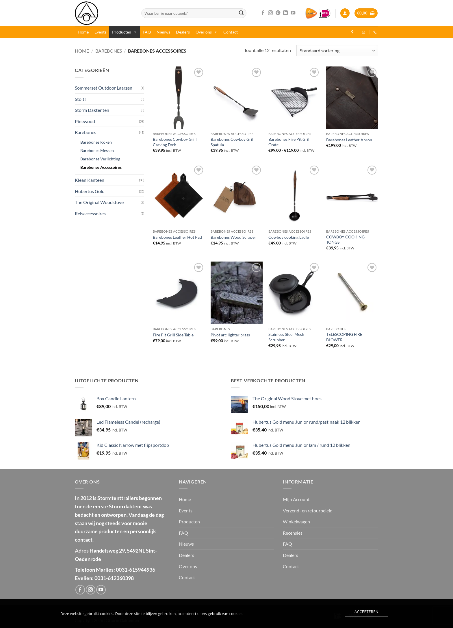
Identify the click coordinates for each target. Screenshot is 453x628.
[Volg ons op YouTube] (293, 13)
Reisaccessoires (90, 213)
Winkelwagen (296, 521)
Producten (124, 31)
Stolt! (80, 99)
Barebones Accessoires (101, 167)
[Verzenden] (241, 13)
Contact (230, 31)
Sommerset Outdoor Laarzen (103, 87)
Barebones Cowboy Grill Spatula (233, 142)
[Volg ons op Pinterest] (278, 13)
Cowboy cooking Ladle (288, 237)
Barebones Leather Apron (349, 139)
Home (83, 31)
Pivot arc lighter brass (230, 334)
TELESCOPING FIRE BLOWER (344, 337)
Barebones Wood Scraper (233, 237)
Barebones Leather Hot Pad (177, 237)
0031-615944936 (135, 569)
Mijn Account (296, 499)
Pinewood (85, 121)
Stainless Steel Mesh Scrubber (286, 337)
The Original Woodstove (99, 202)
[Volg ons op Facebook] (263, 13)
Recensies (292, 533)
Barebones (108, 50)
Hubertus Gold (90, 191)
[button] (345, 13)
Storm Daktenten (92, 110)
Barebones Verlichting (100, 158)
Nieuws (163, 31)
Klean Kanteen (89, 180)
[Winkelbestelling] (337, 50)
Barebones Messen (97, 150)
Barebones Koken (96, 142)
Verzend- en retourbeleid (308, 510)
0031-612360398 (114, 578)
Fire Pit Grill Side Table (173, 334)
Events (100, 31)
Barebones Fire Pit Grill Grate (289, 142)
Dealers (183, 31)
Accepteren (366, 611)
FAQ (147, 31)
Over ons (207, 31)
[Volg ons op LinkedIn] (285, 13)
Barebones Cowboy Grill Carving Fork (175, 142)
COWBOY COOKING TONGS (345, 239)
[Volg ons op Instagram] (270, 13)
